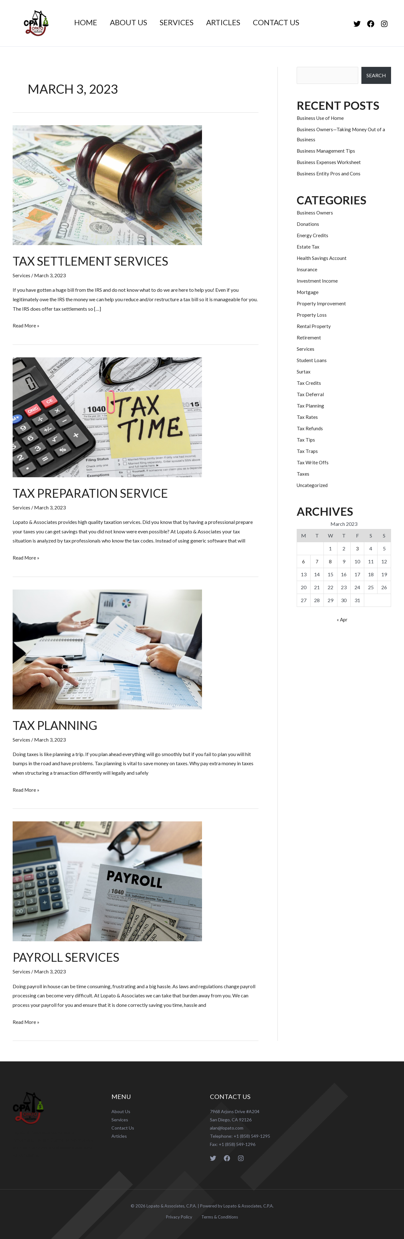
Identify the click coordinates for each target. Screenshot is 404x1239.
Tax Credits (309, 383)
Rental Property (314, 326)
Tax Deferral (310, 394)
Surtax (304, 371)
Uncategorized (313, 485)
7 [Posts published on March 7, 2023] (317, 561)
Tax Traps (307, 451)
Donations (308, 224)
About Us (132, 22)
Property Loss (312, 315)
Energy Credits (313, 235)
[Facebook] (370, 23)
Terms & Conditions (217, 1215)
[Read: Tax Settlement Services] (107, 184)
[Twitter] (357, 23)
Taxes (303, 474)
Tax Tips (306, 440)
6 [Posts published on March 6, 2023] (303, 561)
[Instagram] (384, 23)
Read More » (26, 324)
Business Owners (315, 212)
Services (183, 22)
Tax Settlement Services (94, 260)
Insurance (307, 269)
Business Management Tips (326, 151)
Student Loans (312, 360)
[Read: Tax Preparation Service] (107, 416)
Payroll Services (68, 956)
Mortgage (308, 292)
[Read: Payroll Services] (107, 880)
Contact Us (287, 22)
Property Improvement (322, 303)
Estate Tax (308, 247)
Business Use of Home (321, 118)
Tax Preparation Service (94, 492)
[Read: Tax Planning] (107, 648)
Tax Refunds (310, 428)
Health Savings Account (322, 258)
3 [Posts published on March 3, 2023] (357, 548)
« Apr (342, 619)
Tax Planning (57, 724)
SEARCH (376, 75)
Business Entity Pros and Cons (329, 173)
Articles (232, 22)
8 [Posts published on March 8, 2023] (330, 561)
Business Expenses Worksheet (329, 162)
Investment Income (317, 281)
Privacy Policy (180, 1215)
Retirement (309, 337)
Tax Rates (307, 417)
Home (86, 22)
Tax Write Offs (313, 462)
